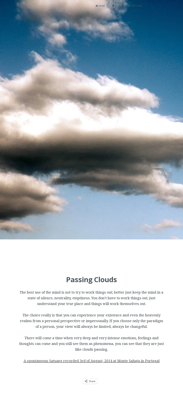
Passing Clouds (91, 279)
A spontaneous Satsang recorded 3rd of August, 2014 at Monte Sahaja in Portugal (92, 360)
